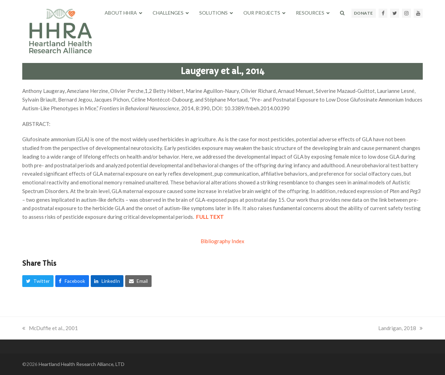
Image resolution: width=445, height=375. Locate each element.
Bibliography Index (222, 241)
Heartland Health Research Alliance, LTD (81, 364)
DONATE (363, 13)
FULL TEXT (210, 217)
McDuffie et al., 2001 (50, 328)
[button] (342, 13)
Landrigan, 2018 (400, 328)
